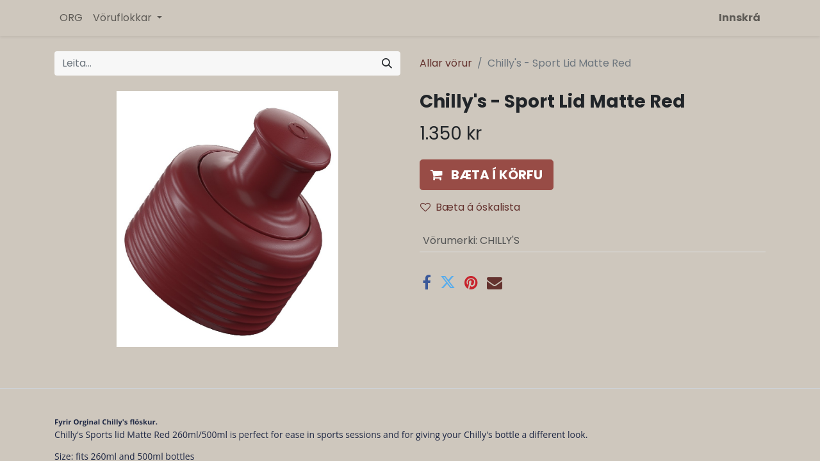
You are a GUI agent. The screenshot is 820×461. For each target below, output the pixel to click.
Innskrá (739, 17)
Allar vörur (446, 63)
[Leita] (386, 63)
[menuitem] (71, 18)
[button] (487, 174)
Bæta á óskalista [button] (470, 207)
